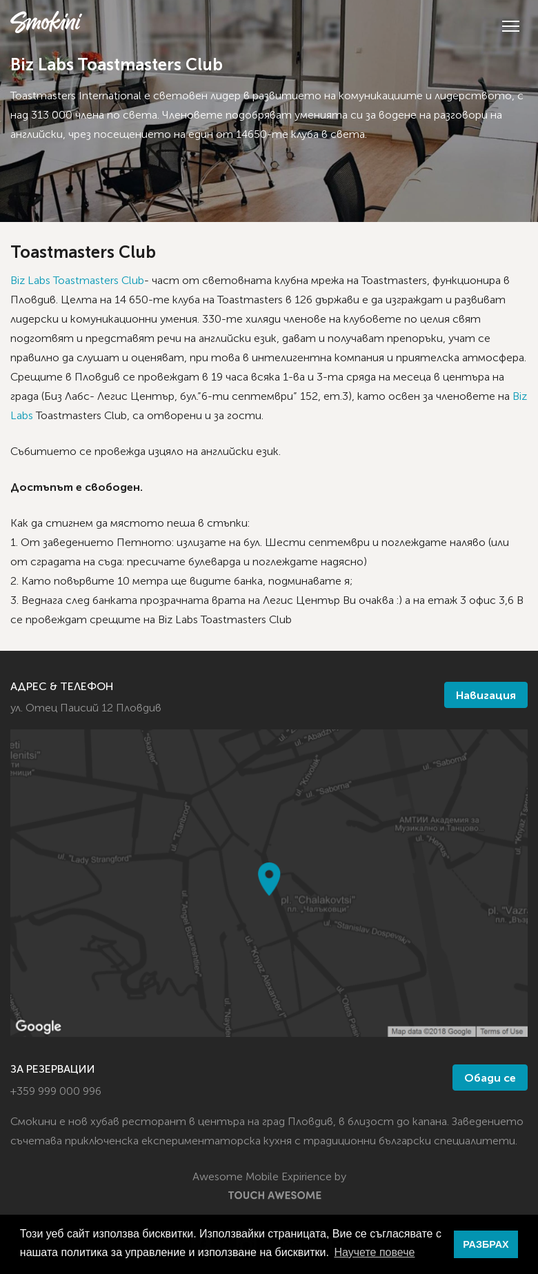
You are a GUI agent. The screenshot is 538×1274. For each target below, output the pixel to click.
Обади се (490, 1078)
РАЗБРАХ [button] (485, 1244)
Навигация (486, 696)
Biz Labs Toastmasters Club (77, 281)
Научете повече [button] (374, 1252)
